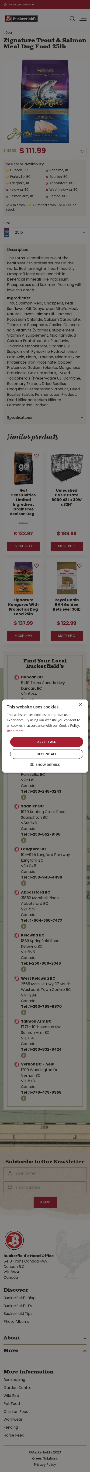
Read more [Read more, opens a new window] (15, 731)
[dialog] (45, 736)
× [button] (80, 705)
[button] (45, 764)
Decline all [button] (47, 754)
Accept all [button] (46, 742)
